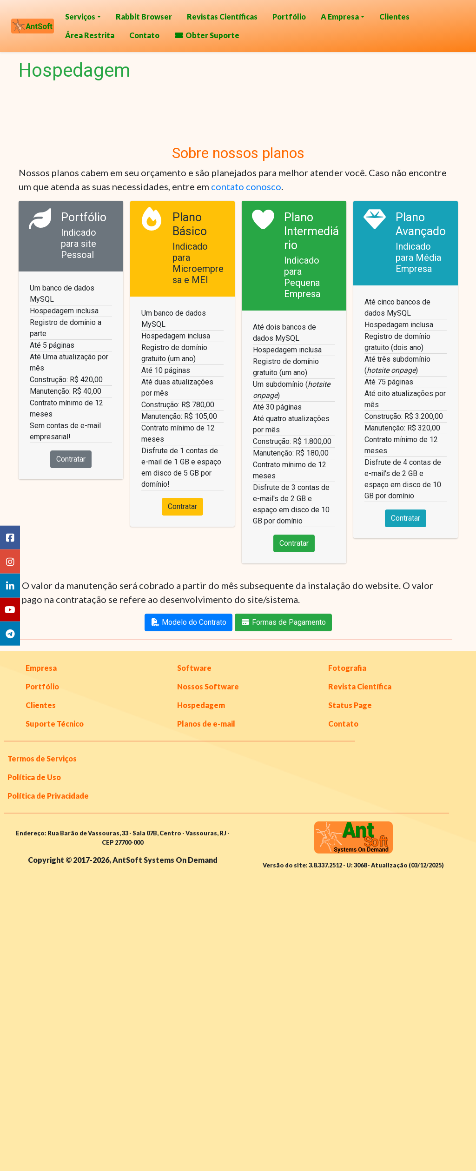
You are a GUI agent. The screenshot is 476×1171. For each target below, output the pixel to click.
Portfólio (289, 16)
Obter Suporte (206, 35)
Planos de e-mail (206, 723)
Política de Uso (34, 777)
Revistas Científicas (222, 16)
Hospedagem (201, 705)
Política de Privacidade (48, 795)
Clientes (394, 16)
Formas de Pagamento (283, 622)
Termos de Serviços (42, 758)
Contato (144, 35)
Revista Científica (359, 686)
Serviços (80, 16)
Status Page (350, 705)
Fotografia (347, 667)
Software (194, 667)
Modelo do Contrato (188, 622)
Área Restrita (89, 35)
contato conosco (246, 186)
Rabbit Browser (144, 16)
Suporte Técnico (55, 723)
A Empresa (340, 16)
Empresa (41, 667)
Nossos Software (208, 686)
